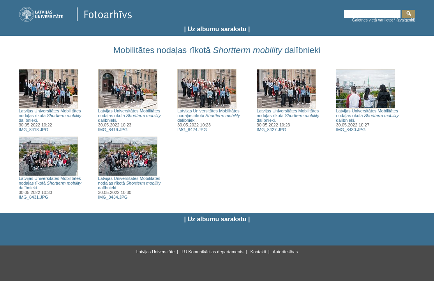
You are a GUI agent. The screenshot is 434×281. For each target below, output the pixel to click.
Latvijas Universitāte (155, 251)
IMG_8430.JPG (350, 129)
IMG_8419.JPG (113, 129)
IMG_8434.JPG (113, 197)
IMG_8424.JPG (192, 129)
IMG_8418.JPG (33, 129)
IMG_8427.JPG (271, 129)
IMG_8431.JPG (33, 197)
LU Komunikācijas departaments (211, 251)
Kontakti (257, 251)
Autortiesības (285, 251)
